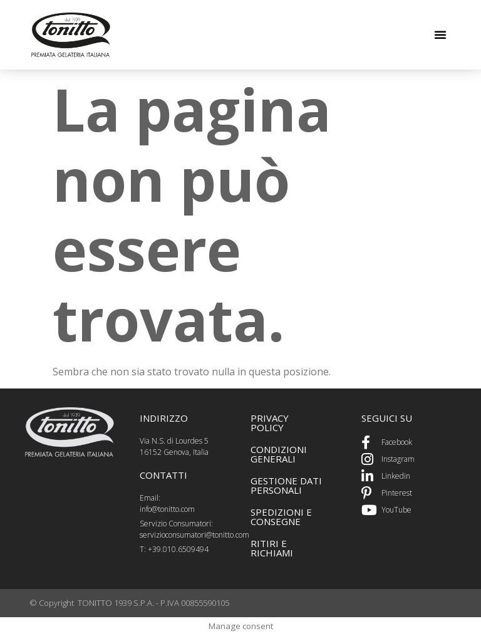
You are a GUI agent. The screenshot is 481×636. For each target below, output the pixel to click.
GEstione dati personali (286, 485)
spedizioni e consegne (281, 517)
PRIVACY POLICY (270, 423)
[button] (440, 34)
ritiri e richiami (272, 548)
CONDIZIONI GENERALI (279, 454)
